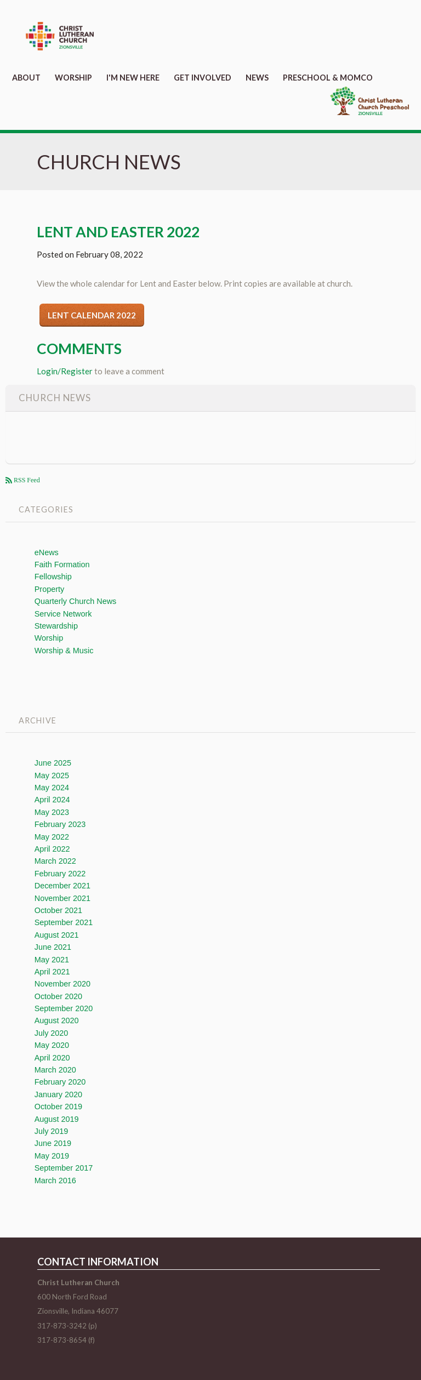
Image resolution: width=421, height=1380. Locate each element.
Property (49, 589)
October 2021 (58, 910)
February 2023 (60, 824)
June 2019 (53, 1143)
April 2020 (52, 1057)
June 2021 (53, 947)
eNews (47, 552)
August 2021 (57, 935)
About (26, 77)
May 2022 (52, 836)
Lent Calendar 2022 (92, 315)
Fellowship (53, 576)
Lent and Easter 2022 (118, 232)
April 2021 (52, 971)
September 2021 (64, 922)
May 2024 (52, 787)
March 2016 (55, 1180)
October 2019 (58, 1106)
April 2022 (52, 849)
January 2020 (58, 1094)
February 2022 (60, 873)
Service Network (63, 613)
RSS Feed (26, 480)
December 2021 (62, 885)
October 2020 (58, 996)
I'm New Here (133, 77)
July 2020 (52, 1033)
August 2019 (57, 1119)
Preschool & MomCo (328, 77)
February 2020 (60, 1081)
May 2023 (52, 812)
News (257, 77)
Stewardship (56, 625)
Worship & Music (64, 650)
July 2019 (52, 1131)
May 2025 (52, 775)
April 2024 (52, 799)
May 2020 (52, 1045)
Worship (73, 77)
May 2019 (52, 1155)
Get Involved (202, 77)
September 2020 (64, 1008)
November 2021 (62, 898)
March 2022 (55, 861)
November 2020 (62, 983)
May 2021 (52, 959)
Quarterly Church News (76, 601)
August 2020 (57, 1020)
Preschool (369, 101)
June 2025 (53, 763)
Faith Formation (62, 564)
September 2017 (64, 1168)
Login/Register (65, 371)
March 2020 (55, 1069)
